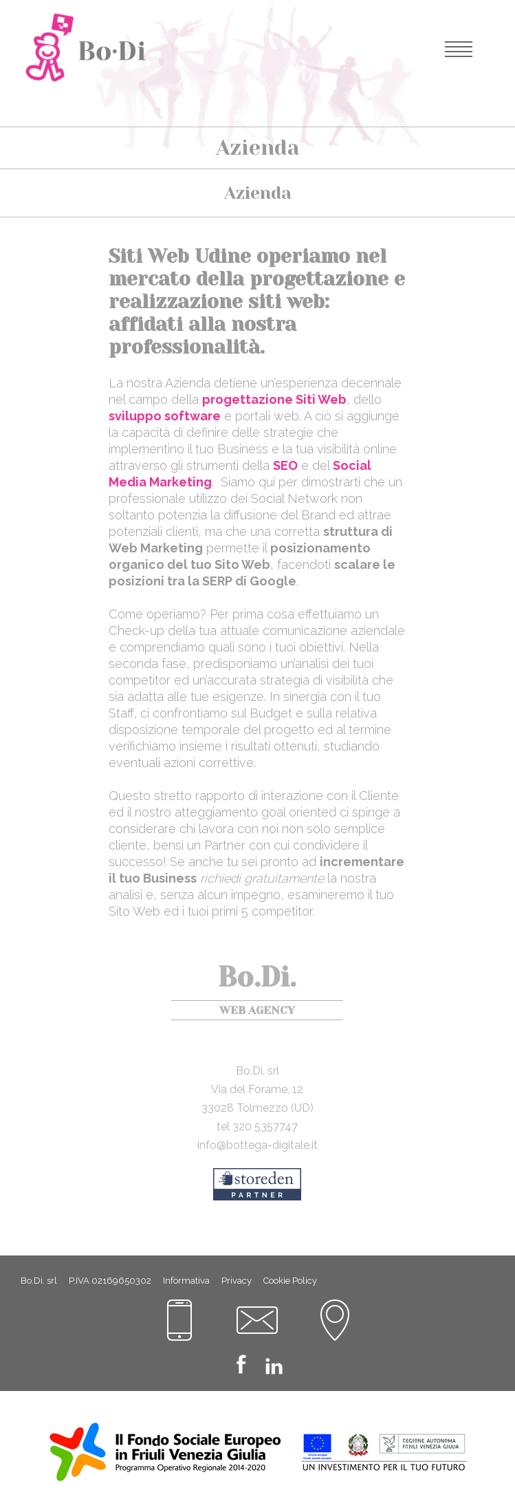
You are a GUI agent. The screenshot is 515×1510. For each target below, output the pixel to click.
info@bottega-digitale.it (257, 1145)
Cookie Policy (290, 1280)
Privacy (236, 1280)
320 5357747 (265, 1126)
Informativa (186, 1280)
